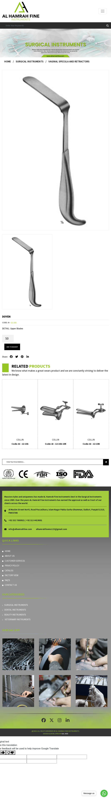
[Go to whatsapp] (104, 793)
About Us (8, 556)
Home (7, 61)
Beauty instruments (14, 614)
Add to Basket (12, 347)
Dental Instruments (14, 609)
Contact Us (9, 585)
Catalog (7, 570)
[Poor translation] (10, 752)
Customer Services (13, 560)
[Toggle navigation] (103, 11)
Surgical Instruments (30, 61)
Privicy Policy (10, 565)
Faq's (6, 580)
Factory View (10, 575)
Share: (5, 356)
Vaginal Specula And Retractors (68, 61)
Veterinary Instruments (16, 619)
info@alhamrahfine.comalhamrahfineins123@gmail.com (38, 529)
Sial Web (64, 734)
